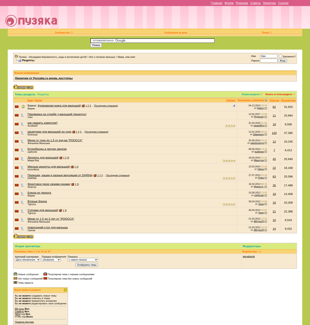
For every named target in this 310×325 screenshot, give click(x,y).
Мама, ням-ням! (126, 57)
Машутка (259, 160)
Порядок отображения (54, 256)
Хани (261, 204)
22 (274, 168)
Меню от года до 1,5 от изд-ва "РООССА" (55, 140)
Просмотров (288, 100)
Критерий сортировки (27, 256)
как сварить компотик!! (42, 122)
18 (274, 124)
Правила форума (24, 322)
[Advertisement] (185, 19)
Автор (38, 100)
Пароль (255, 60)
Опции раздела (251, 94)
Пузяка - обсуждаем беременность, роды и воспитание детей (53, 57)
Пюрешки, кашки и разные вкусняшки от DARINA (60, 175)
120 (274, 133)
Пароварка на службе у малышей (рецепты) (57, 114)
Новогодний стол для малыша (48, 227)
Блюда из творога (39, 192)
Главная (216, 3)
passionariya (257, 143)
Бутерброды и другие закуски (47, 149)
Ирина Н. (259, 186)
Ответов (274, 100)
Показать (73, 256)
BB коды (19, 309)
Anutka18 (32, 125)
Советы (255, 3)
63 (274, 176)
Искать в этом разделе (278, 94)
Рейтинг (231, 100)
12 (274, 141)
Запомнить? (287, 56)
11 (274, 115)
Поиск (267, 32)
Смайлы (19, 311)
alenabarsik (249, 256)
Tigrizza (32, 204)
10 (274, 202)
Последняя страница (105, 105)
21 (274, 211)
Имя (253, 56)
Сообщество (64, 32)
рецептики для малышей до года (49, 131)
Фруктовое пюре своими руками (49, 184)
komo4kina (33, 169)
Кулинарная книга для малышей (59, 105)
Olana (260, 169)
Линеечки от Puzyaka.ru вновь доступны (44, 78)
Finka (261, 177)
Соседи (283, 3)
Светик (31, 230)
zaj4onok (32, 152)
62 (274, 106)
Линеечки (269, 3)
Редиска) (259, 116)
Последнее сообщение (251, 100)
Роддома (242, 3)
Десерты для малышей (43, 157)
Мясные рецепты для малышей (49, 166)
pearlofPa (259, 125)
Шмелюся (258, 134)
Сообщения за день (175, 32)
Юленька (32, 134)
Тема (30, 100)
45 (274, 159)
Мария (31, 108)
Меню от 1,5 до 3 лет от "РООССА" (51, 218)
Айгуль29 (259, 221)
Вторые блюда (37, 201)
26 (274, 185)
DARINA (32, 178)
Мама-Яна (33, 160)
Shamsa (32, 187)
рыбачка (259, 151)
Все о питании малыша (102, 57)
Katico (260, 108)
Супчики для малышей (43, 210)
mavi (30, 117)
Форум (229, 3)
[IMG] (18, 314)
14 (274, 228)
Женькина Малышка (39, 143)
